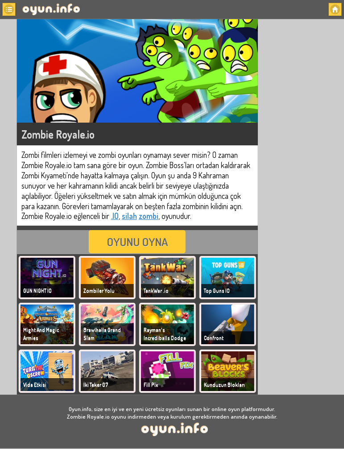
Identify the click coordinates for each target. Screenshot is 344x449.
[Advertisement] (301, 151)
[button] (9, 9)
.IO (115, 216)
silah (129, 216)
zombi (148, 216)
